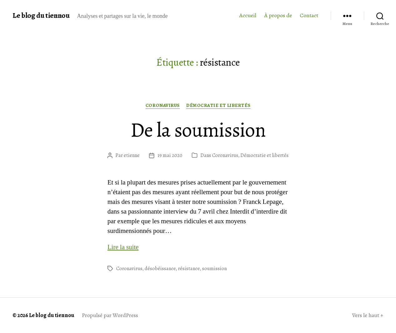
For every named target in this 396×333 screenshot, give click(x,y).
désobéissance (160, 268)
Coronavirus (163, 105)
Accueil (247, 15)
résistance (189, 268)
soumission (214, 268)
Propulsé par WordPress (110, 315)
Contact (309, 15)
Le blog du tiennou (41, 15)
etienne (132, 155)
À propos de (278, 15)
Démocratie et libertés (218, 105)
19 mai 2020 (169, 155)
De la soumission (198, 130)
